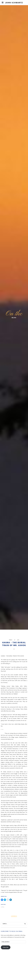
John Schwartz (14, 2)
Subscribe (5, 947)
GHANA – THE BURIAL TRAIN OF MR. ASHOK (14, 644)
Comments (14, 916)
